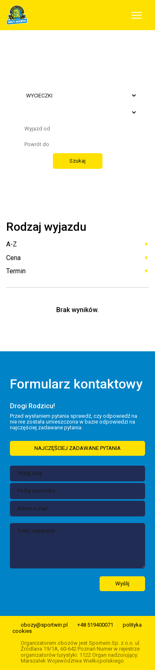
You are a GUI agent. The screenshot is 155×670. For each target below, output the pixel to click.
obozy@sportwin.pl (44, 625)
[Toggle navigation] (136, 15)
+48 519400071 (95, 625)
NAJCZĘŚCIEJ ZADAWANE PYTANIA (77, 448)
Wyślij (122, 583)
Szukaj (77, 161)
